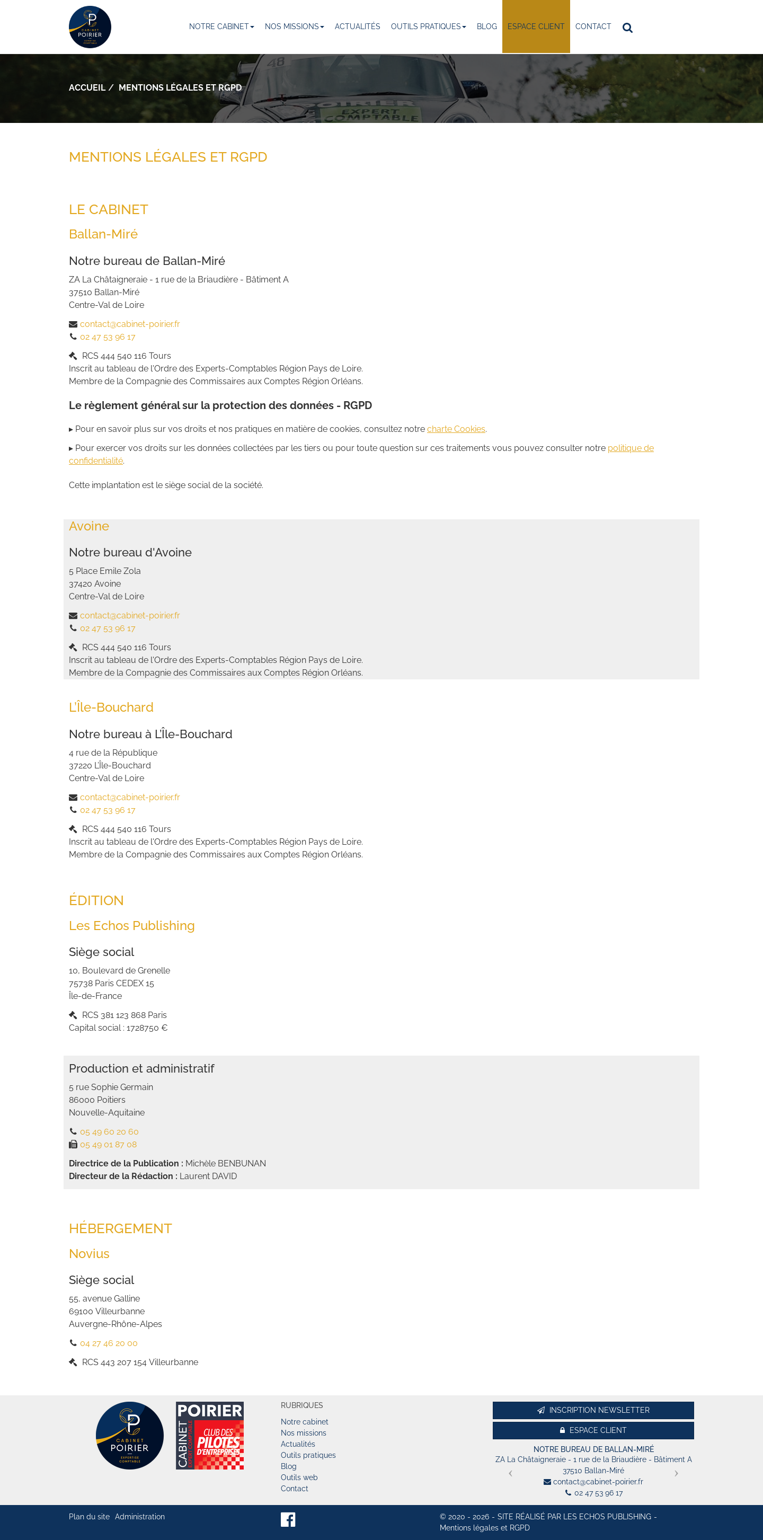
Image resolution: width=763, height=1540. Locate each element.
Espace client (536, 26)
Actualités (357, 26)
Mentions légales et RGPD (485, 1528)
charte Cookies (456, 429)
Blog (487, 26)
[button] (508, 1468)
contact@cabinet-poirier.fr (130, 324)
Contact (593, 26)
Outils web (299, 1477)
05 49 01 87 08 (108, 1144)
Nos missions (294, 26)
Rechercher (630, 27)
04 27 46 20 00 (109, 1343)
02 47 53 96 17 (108, 337)
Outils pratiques (428, 26)
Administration (140, 1516)
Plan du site (89, 1516)
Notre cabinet (221, 26)
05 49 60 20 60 (109, 1132)
